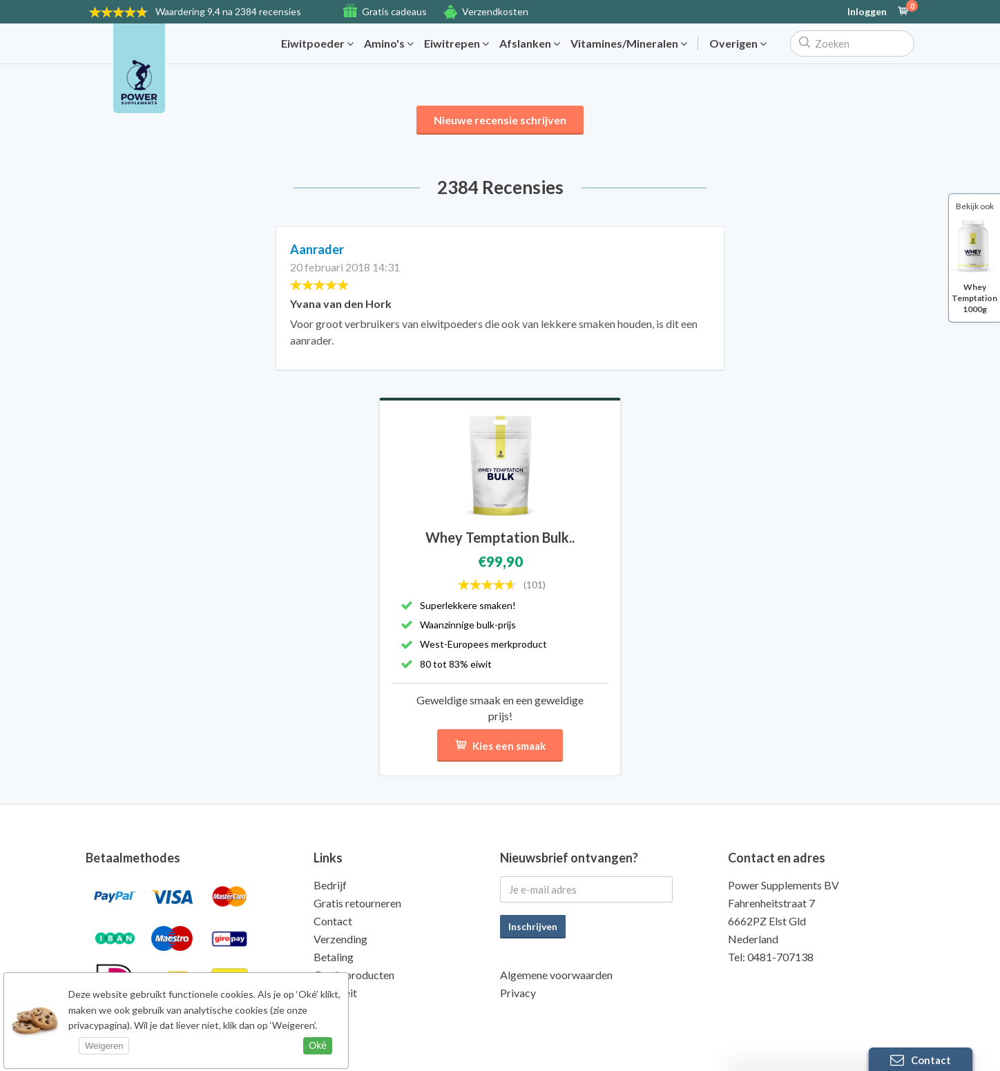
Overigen (738, 43)
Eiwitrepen (456, 43)
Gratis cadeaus (394, 11)
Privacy (518, 992)
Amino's (389, 43)
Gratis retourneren (357, 902)
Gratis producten (354, 974)
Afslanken (529, 43)
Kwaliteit (335, 992)
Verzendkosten (495, 11)
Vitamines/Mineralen (628, 43)
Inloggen (867, 12)
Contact (333, 920)
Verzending (340, 938)
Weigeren (104, 1046)
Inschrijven (532, 926)
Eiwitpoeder (317, 43)
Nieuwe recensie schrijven (500, 119)
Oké (318, 1045)
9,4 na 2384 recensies (228, 11)
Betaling (334, 956)
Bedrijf (330, 884)
